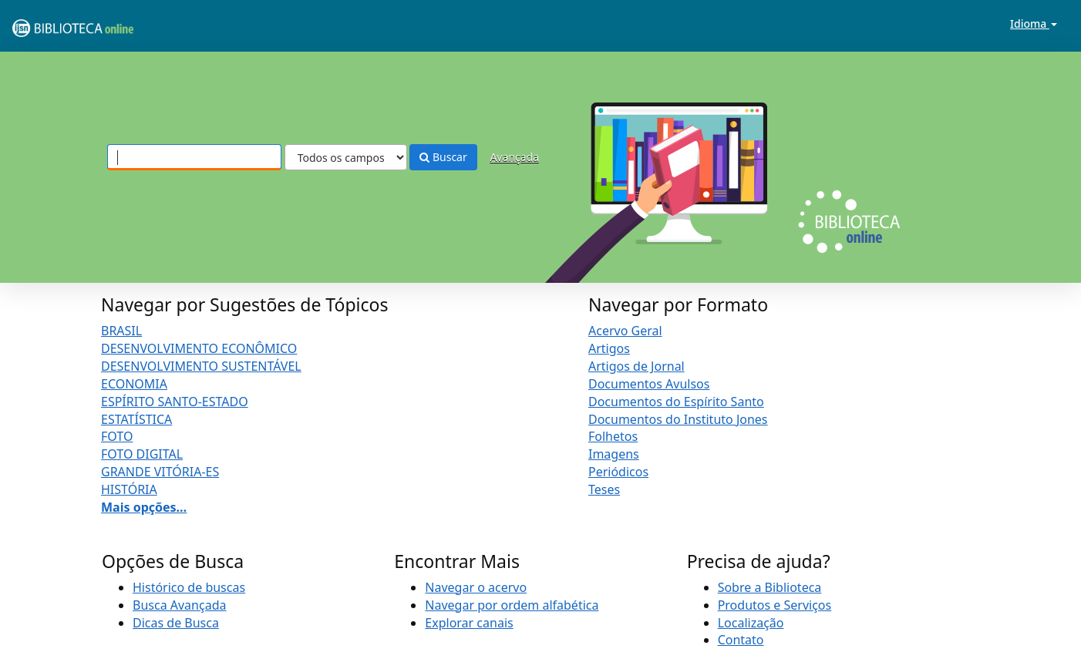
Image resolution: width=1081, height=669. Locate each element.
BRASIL (121, 330)
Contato (741, 639)
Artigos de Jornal (636, 366)
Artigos (609, 348)
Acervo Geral (625, 330)
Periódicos (618, 471)
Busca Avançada (179, 605)
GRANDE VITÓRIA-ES (160, 471)
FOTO (117, 436)
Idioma (1033, 23)
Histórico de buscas (189, 587)
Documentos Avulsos (648, 383)
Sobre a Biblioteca (770, 587)
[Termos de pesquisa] (194, 157)
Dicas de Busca (176, 622)
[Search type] (346, 157)
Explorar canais (469, 622)
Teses (604, 489)
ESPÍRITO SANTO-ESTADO (174, 401)
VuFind (49, 23)
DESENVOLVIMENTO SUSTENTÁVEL (201, 366)
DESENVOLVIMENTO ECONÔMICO (199, 348)
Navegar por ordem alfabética (511, 605)
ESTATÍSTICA (136, 419)
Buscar (442, 157)
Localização (751, 622)
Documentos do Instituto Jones (678, 419)
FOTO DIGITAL (142, 453)
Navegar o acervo (476, 587)
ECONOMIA (134, 383)
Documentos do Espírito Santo (676, 401)
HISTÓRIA (129, 489)
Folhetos (613, 436)
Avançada (514, 157)
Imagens (613, 453)
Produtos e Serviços (775, 605)
